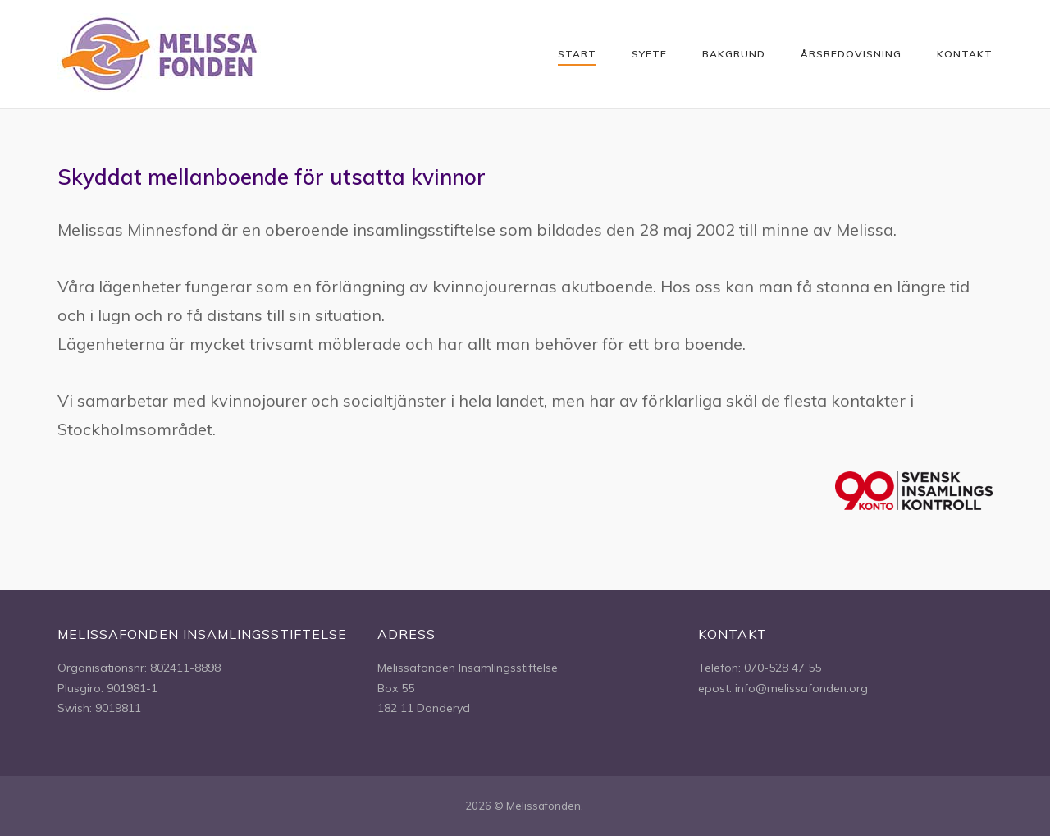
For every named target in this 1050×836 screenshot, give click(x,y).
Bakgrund (733, 54)
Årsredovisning (851, 54)
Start (577, 54)
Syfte (649, 54)
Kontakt (965, 54)
